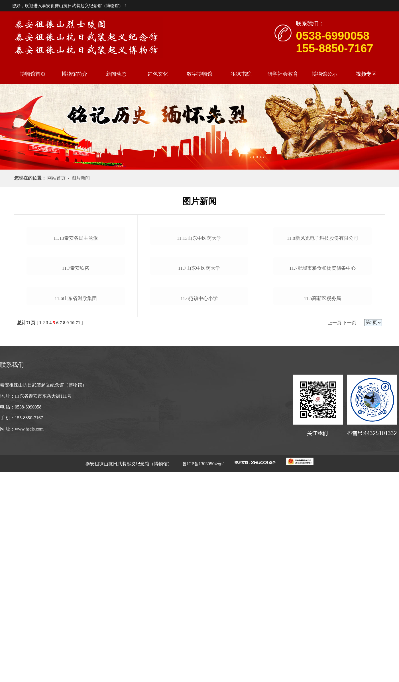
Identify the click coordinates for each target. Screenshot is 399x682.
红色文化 (158, 74)
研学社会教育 (282, 74)
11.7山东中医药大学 (199, 389)
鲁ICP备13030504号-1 (203, 673)
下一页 (349, 532)
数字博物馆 (199, 74)
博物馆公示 (324, 74)
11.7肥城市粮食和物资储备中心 (322, 389)
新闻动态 (116, 74)
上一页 (334, 532)
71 (78, 532)
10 (72, 532)
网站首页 (57, 178)
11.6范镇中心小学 (199, 460)
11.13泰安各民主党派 (76, 308)
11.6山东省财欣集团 (76, 508)
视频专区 (366, 74)
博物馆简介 (74, 74)
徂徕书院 (241, 74)
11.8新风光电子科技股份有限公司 (322, 308)
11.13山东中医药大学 (199, 289)
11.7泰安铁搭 (75, 408)
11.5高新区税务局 (322, 489)
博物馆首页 (33, 74)
